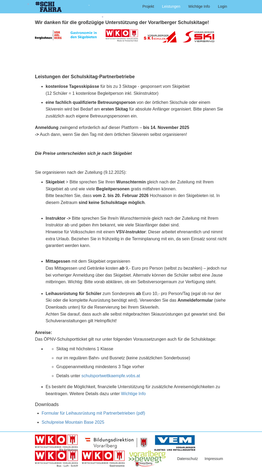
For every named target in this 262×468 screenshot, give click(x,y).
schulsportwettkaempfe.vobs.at (110, 375)
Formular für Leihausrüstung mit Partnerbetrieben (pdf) (93, 413)
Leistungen (171, 6)
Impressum (214, 459)
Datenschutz (187, 459)
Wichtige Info (199, 6)
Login (222, 6)
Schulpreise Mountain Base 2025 (73, 422)
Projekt (148, 6)
